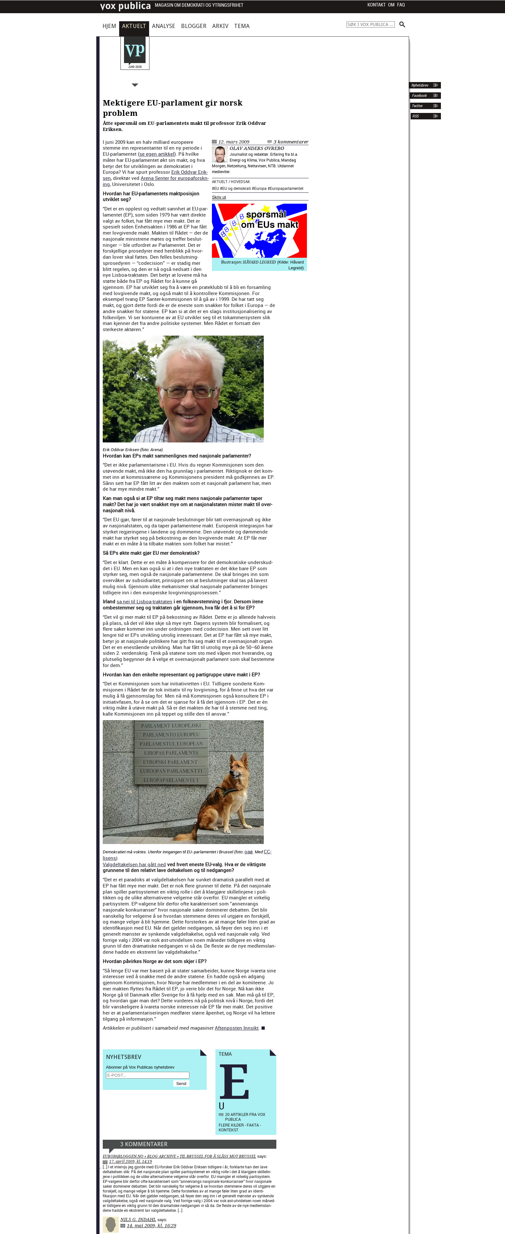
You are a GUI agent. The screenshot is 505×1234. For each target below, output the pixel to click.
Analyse (163, 26)
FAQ (401, 5)
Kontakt (376, 5)
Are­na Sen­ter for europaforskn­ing (156, 181)
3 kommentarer (291, 142)
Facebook (418, 95)
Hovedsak (240, 182)
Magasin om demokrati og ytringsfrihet (199, 5)
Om (391, 5)
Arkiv (220, 26)
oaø (248, 851)
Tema (242, 26)
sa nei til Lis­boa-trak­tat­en (144, 601)
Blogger (193, 26)
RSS (415, 116)
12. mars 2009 (233, 142)
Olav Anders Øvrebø (257, 148)
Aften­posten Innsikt (237, 1028)
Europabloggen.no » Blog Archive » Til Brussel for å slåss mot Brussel (179, 1156)
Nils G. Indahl (138, 1219)
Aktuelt (134, 26)
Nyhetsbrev (419, 85)
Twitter (417, 106)
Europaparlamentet (286, 188)
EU (216, 188)
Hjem (109, 26)
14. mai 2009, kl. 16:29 (151, 1226)
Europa (260, 188)
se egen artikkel (156, 154)
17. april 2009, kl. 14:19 (130, 1161)
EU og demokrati (236, 188)
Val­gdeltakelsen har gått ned (134, 864)
